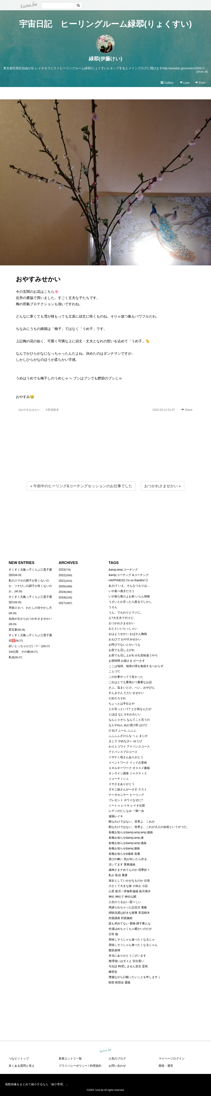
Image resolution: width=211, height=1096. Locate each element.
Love (185, 82)
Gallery (167, 82)
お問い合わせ (117, 1065)
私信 (11, 657)
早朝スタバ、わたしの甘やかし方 (30, 607)
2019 (62, 591)
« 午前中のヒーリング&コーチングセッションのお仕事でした (81, 486)
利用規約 (95, 1065)
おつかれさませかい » (162, 486)
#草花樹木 (52, 409)
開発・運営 (166, 1065)
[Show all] (202, 71)
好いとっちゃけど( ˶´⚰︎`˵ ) (25, 646)
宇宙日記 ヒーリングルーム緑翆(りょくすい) (105, 23)
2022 (62, 575)
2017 (62, 603)
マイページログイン (172, 1058)
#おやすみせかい (29, 409)
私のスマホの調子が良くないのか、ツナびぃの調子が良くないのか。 (30, 586)
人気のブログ (117, 1058)
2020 (62, 586)
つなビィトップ (19, 1058)
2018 (62, 597)
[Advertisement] (105, 455)
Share (200, 82)
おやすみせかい (38, 279)
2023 (62, 569)
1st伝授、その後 (19, 651)
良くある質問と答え (22, 1065)
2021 (62, 580)
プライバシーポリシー (73, 1065)
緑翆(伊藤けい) (105, 58)
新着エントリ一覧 (70, 1058)
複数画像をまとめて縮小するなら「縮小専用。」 (37, 1084)
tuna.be (105, 1050)
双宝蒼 (13, 629)
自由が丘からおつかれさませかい (30, 618)
